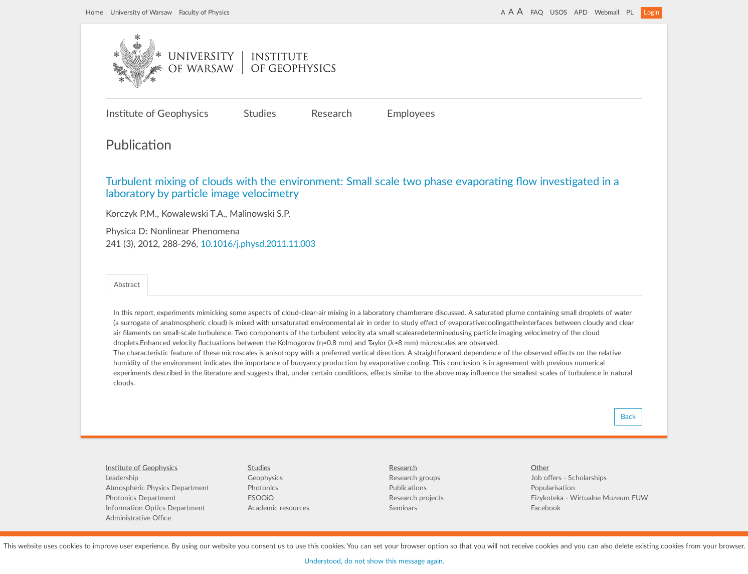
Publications (408, 488)
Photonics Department (141, 498)
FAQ (536, 13)
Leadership (122, 478)
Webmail (607, 13)
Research (331, 114)
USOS (558, 13)
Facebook (545, 508)
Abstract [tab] (127, 285)
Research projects (416, 498)
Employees (411, 114)
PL (630, 13)
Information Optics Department (155, 508)
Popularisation (553, 488)
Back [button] (628, 416)
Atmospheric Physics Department (157, 488)
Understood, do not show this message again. (374, 561)
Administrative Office (138, 518)
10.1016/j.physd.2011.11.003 (258, 244)
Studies (260, 114)
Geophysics (265, 478)
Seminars (403, 508)
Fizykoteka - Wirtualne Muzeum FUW (589, 498)
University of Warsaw (141, 13)
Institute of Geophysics (157, 114)
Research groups (414, 478)
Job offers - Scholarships (569, 478)
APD (581, 13)
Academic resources (278, 508)
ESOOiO (261, 498)
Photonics (263, 488)
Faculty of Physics (204, 13)
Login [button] (651, 13)
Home (94, 13)
